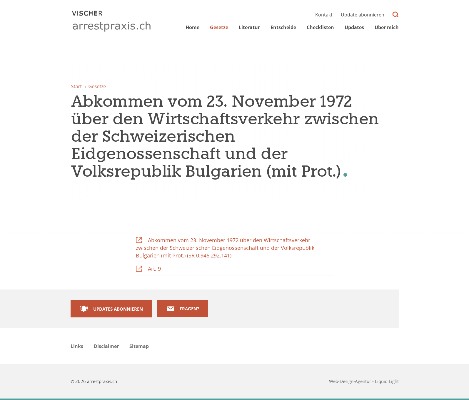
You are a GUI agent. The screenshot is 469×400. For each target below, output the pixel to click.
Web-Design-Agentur (350, 381)
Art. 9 (154, 268)
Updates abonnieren (118, 309)
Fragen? (189, 309)
